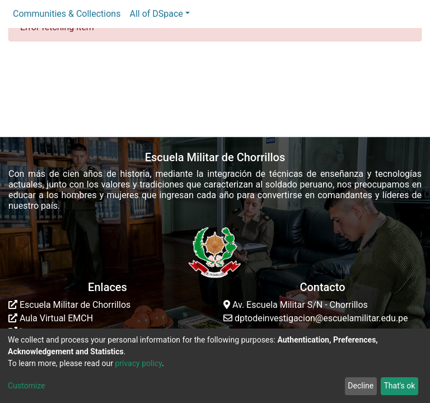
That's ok (399, 385)
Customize (26, 385)
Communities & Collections (66, 13)
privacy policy (138, 363)
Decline (360, 385)
